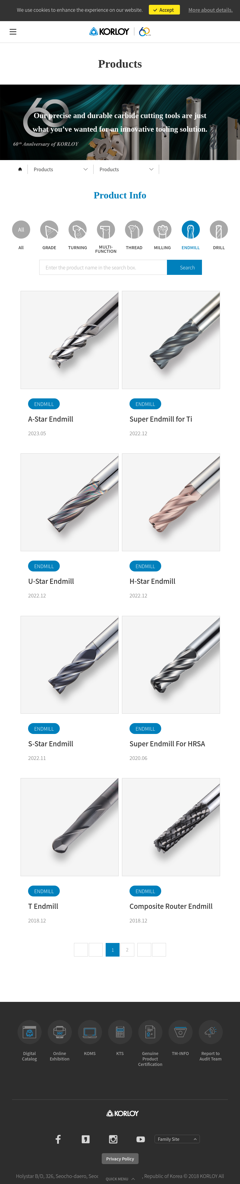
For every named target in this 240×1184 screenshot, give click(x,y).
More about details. (210, 9)
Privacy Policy (120, 1159)
